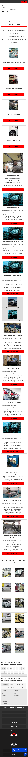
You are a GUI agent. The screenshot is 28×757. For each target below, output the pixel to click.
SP (17, 668)
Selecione (3, 668)
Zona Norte (12, 684)
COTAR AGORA (13, 68)
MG (11, 668)
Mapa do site (14, 722)
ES (14, 668)
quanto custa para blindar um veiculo (8, 21)
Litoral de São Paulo (20, 687)
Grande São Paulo (11, 687)
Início (14, 712)
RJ (7, 668)
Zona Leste (4, 687)
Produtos (14, 719)
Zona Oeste (18, 684)
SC (23, 668)
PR (20, 668)
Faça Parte (14, 726)
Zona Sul (23, 684)
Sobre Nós (14, 715)
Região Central (5, 684)
